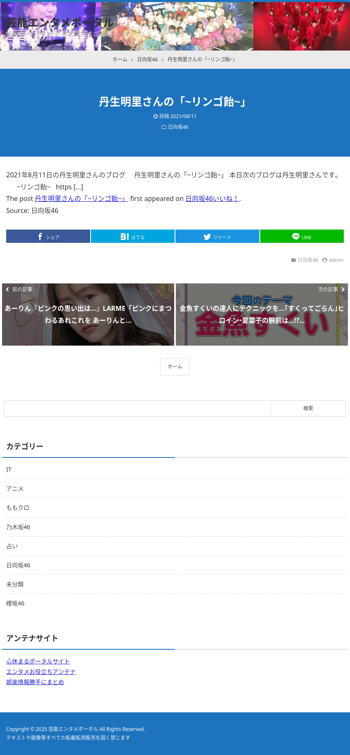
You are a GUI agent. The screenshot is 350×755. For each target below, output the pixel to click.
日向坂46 (178, 127)
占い (12, 546)
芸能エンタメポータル (60, 22)
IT (9, 469)
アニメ (15, 488)
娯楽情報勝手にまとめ (35, 682)
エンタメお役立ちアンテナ (41, 671)
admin (336, 260)
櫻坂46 (15, 603)
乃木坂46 (18, 527)
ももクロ (17, 507)
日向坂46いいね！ (212, 198)
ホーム (175, 366)
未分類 (15, 584)
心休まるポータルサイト (38, 661)
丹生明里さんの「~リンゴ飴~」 (81, 198)
